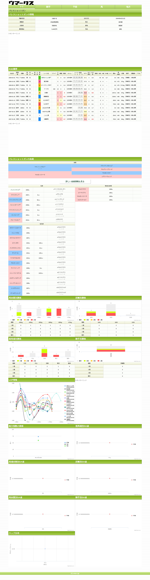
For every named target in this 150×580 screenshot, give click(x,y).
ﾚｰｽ (21, 6)
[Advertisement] (75, 49)
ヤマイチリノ (15, 195)
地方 (128, 7)
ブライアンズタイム (106, 166)
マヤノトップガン (40, 167)
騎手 (48, 7)
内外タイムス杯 (45, 77)
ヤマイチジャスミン (15, 210)
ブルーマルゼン (15, 220)
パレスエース (15, 215)
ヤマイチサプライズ (15, 200)
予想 (75, 7)
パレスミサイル (15, 190)
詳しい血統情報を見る (75, 181)
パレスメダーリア (15, 205)
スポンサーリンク (14, 33)
